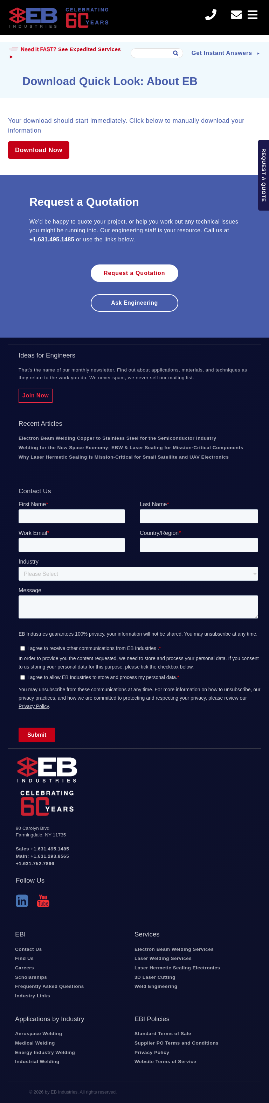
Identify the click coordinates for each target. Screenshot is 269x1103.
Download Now (38, 150)
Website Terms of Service (165, 1061)
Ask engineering (134, 303)
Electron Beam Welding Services (174, 949)
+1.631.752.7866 (35, 863)
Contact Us (28, 949)
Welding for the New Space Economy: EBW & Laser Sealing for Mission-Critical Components (131, 447)
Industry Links (32, 995)
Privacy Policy (151, 1052)
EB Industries (58, 21)
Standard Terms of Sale (162, 1033)
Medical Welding (35, 1043)
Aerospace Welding (38, 1033)
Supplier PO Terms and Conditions (176, 1043)
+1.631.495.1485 (51, 239)
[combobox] (157, 53)
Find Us (24, 958)
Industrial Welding (37, 1061)
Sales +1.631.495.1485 (42, 848)
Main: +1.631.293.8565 (42, 856)
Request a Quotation (134, 273)
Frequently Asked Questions (49, 986)
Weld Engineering (156, 986)
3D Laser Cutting (154, 977)
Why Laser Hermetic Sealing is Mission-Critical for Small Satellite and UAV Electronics (124, 457)
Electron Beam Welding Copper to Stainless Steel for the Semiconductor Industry (117, 438)
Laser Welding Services (163, 958)
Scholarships (31, 977)
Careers (24, 967)
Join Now (35, 395)
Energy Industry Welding (45, 1052)
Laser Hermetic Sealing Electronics (177, 967)
